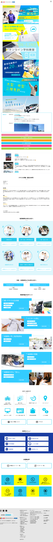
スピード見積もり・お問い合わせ (47, 520)
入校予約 (45, 523)
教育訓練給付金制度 (33, 521)
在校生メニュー (22, 526)
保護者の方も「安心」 (23, 523)
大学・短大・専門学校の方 (26, 239)
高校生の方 (9, 239)
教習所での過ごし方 (33, 514)
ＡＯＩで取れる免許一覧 (34, 519)
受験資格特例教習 (33, 522)
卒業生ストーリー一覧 (13, 466)
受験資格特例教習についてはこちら (39, 284)
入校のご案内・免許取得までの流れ (35, 511)
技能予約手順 (22, 529)
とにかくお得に (22, 520)
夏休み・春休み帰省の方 (24, 515)
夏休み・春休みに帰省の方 (26, 264)
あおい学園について (14, 422)
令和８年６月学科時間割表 (19, 117)
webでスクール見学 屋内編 (34, 516)
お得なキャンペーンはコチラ (9, 244)
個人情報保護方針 (46, 515)
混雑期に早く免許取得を (24, 521)
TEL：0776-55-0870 (3, 520)
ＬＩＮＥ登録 (22, 532)
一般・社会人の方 (44, 239)
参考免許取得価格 (33, 520)
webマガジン (22, 539)
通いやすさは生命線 (23, 518)
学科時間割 (22, 528)
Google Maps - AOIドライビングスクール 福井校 (11, 212)
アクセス (39, 422)
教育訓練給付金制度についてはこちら (13, 284)
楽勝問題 (21, 531)
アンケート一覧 (39, 466)
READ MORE (21, 308)
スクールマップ (32, 515)
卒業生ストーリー (23, 535)
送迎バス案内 (22, 527)
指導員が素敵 (22, 522)
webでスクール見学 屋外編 (34, 517)
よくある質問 (46, 517)
